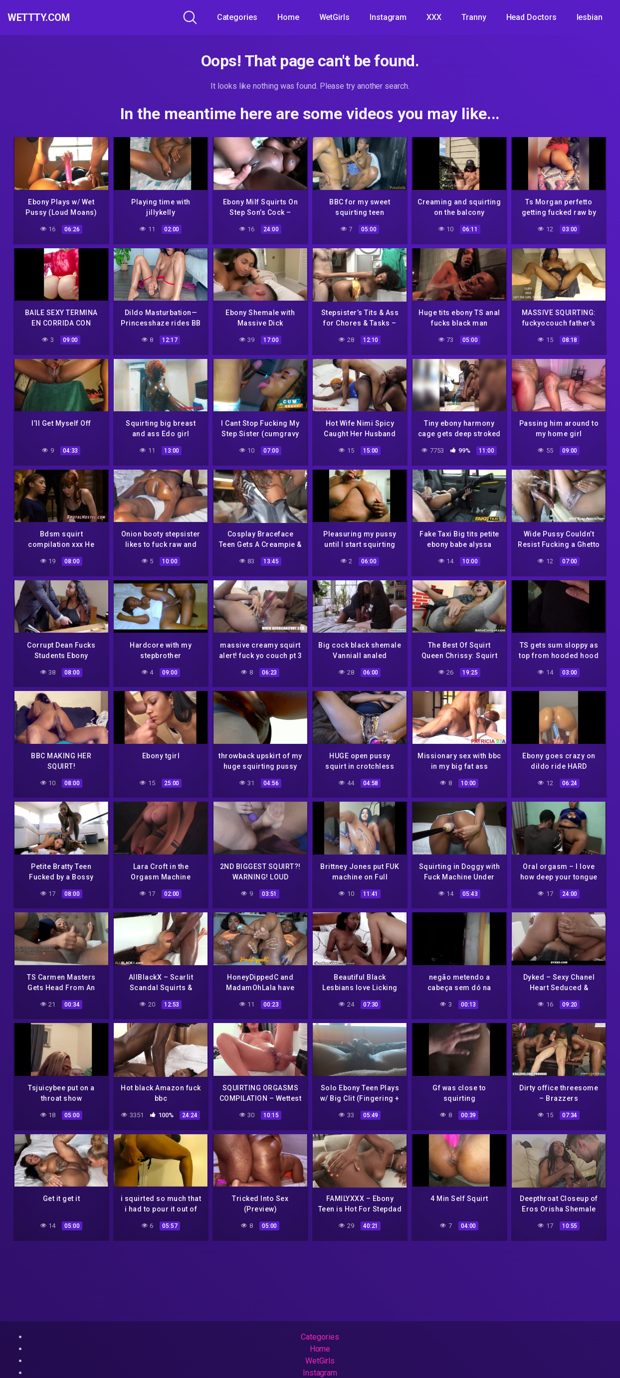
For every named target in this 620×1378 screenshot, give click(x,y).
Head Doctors (531, 17)
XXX (433, 17)
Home (288, 17)
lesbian (590, 17)
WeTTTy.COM (51, 17)
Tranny (473, 17)
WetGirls (334, 17)
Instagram (388, 17)
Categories (237, 17)
